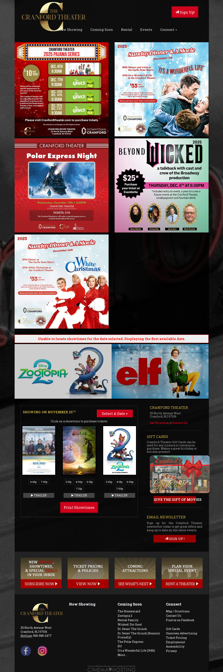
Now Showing (70, 29)
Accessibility (175, 646)
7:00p (119, 488)
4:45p (33, 482)
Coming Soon (101, 29)
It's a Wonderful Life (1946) (136, 650)
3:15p (69, 482)
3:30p (109, 482)
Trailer (39, 495)
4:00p (79, 482)
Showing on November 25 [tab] (49, 412)
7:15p (79, 488)
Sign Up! (185, 12)
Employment (175, 642)
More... (122, 655)
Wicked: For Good (130, 624)
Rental (126, 29)
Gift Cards (173, 629)
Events (146, 29)
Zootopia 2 (125, 616)
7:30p (44, 482)
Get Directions (160, 423)
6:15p (90, 482)
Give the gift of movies (175, 499)
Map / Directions (178, 611)
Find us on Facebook (180, 620)
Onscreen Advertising (181, 633)
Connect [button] (168, 29)
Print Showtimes (79, 507)
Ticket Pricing (176, 638)
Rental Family (128, 620)
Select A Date (115, 413)
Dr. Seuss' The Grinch (132, 629)
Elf (120, 646)
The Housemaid (129, 611)
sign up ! (175, 538)
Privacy (171, 651)
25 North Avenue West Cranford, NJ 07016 (36, 630)
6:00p (130, 482)
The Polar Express (130, 642)
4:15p (119, 482)
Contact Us (179, 423)
